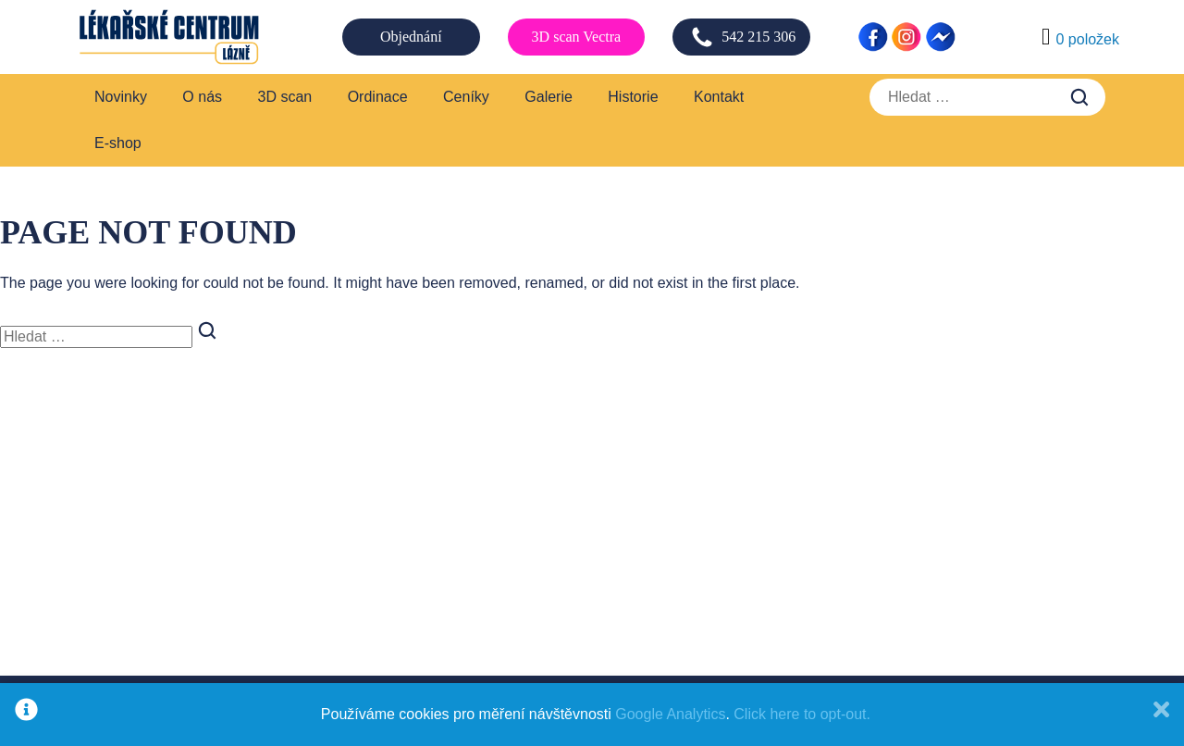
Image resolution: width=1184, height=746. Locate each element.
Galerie (548, 97)
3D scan (285, 97)
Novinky (120, 97)
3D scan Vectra (577, 36)
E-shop (118, 143)
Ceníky (466, 97)
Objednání (411, 36)
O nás (202, 97)
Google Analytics (670, 714)
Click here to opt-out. (802, 714)
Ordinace (378, 97)
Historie (633, 97)
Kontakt (719, 97)
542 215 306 (743, 37)
